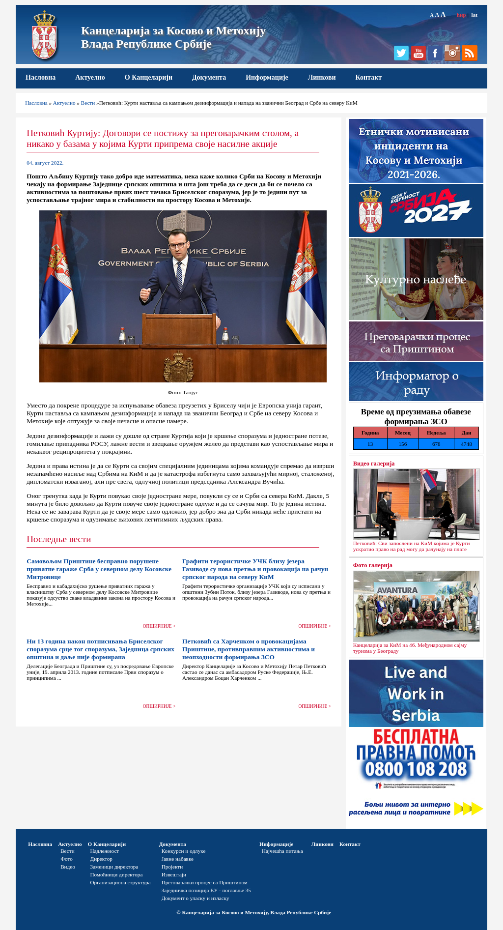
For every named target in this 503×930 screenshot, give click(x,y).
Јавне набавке (178, 859)
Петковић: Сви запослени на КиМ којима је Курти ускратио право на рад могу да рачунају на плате (411, 546)
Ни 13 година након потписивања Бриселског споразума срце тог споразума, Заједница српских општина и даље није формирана (100, 649)
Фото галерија (372, 565)
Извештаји (174, 874)
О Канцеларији (148, 77)
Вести (88, 103)
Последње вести (59, 539)
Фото (66, 859)
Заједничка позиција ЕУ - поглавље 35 (206, 890)
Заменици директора (114, 867)
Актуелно (90, 77)
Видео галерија (374, 463)
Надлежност (104, 851)
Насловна (41, 77)
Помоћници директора (116, 874)
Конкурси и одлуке (184, 851)
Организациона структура (120, 882)
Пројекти (172, 867)
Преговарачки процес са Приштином (205, 882)
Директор (101, 859)
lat (474, 15)
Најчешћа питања (282, 851)
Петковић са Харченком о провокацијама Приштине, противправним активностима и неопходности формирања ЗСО (248, 649)
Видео (67, 867)
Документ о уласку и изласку (195, 898)
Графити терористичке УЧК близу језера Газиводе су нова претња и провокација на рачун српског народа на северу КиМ (255, 569)
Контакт (369, 77)
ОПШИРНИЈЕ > (159, 626)
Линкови (322, 77)
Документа (209, 77)
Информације (267, 77)
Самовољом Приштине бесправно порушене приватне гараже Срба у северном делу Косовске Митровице (99, 569)
